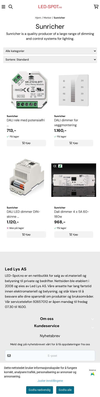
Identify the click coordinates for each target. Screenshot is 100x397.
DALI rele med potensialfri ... (26, 122)
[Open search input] (11, 7)
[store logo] (50, 6)
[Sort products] (50, 59)
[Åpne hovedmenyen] (3, 6)
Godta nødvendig (40, 389)
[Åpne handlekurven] (96, 6)
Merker (47, 17)
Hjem (38, 17)
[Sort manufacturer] (50, 51)
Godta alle (65, 389)
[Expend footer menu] (93, 327)
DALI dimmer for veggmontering (66, 122)
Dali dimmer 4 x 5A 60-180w (71, 214)
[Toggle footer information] (93, 319)
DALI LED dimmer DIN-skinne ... (23, 214)
